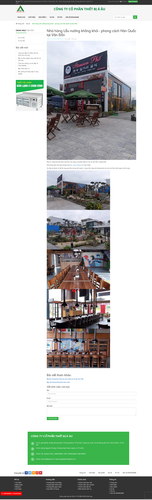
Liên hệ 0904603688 (72, 17)
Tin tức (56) (21, 41)
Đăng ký (18, 487)
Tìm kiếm (18, 483)
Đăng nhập (19, 485)
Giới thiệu (31, 17)
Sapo (91, 497)
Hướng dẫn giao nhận (54, 487)
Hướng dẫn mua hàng (54, 483)
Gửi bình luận (52, 418)
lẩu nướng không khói (77, 165)
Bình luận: (50, 406)
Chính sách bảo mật (85, 483)
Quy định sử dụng (53, 489)
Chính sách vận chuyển (86, 485)
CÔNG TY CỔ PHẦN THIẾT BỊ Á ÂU (55, 39)
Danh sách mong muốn (114, 1)
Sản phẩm (43, 17)
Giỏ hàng (133, 1)
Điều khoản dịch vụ (85, 489)
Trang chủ (21, 17)
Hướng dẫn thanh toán (54, 485)
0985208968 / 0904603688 (11, 493)
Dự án (52, 17)
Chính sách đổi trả (85, 487)
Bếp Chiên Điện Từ (23, 68)
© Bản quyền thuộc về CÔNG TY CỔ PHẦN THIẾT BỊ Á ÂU (74, 497)
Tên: (48, 390)
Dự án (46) (21, 37)
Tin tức (59, 17)
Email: (49, 398)
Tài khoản (124, 1)
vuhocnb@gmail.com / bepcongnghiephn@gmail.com (58, 459)
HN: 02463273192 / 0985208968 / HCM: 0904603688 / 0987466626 (63, 454)
